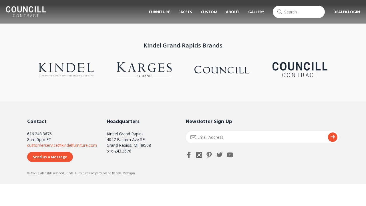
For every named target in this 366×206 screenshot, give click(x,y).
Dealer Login (344, 11)
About (230, 11)
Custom (206, 11)
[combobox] (296, 12)
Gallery (254, 11)
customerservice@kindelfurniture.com (62, 145)
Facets (183, 11)
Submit (332, 137)
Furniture (156, 11)
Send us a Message (50, 156)
